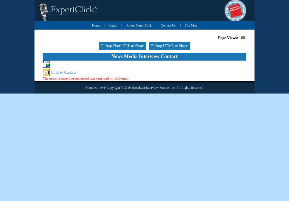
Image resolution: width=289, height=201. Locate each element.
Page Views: (228, 38)
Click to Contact (63, 72)
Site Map (191, 25)
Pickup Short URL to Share (122, 46)
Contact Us (168, 25)
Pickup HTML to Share (169, 46)
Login (113, 25)
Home (96, 25)
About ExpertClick (139, 25)
